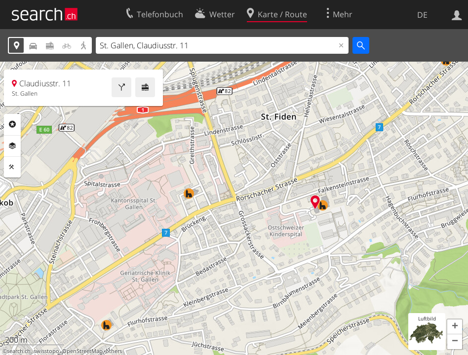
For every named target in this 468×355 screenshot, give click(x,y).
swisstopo (46, 351)
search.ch (19, 351)
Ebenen (12, 146)
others (114, 351)
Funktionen (12, 167)
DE (422, 14)
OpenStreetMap (82, 351)
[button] (454, 327)
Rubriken (12, 124)
